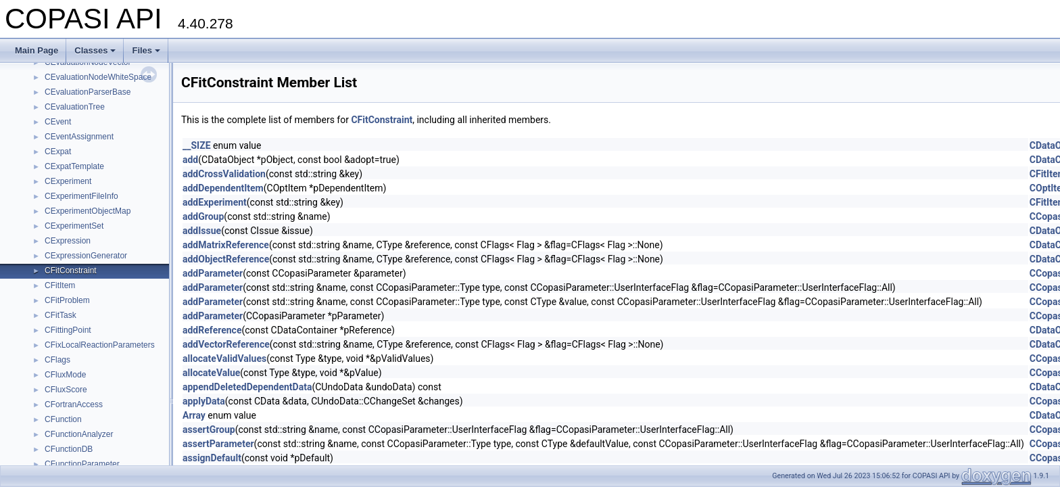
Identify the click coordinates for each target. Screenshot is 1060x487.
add (190, 159)
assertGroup (209, 429)
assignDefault (212, 458)
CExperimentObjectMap (87, 211)
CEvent (58, 121)
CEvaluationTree (75, 107)
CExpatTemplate (74, 166)
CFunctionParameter (82, 464)
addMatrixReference (226, 244)
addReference (212, 330)
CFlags (57, 360)
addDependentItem (223, 188)
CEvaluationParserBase (87, 92)
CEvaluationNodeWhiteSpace (98, 77)
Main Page (36, 50)
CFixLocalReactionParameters (100, 345)
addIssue (202, 230)
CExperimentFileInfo (81, 196)
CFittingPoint (68, 330)
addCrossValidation (224, 173)
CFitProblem (67, 300)
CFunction (63, 419)
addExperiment (215, 202)
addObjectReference (226, 259)
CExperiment (68, 181)
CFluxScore (66, 389)
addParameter (213, 273)
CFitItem (60, 285)
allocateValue (211, 372)
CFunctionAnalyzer (79, 434)
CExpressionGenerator (86, 255)
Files (146, 50)
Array (194, 415)
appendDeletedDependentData (247, 386)
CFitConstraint (71, 270)
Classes (95, 50)
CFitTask (60, 315)
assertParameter (218, 443)
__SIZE (197, 145)
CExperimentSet (74, 226)
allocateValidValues (224, 358)
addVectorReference (226, 344)
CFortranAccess (74, 404)
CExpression (68, 241)
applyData (204, 401)
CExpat (58, 151)
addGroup (203, 216)
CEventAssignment (79, 136)
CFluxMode (65, 374)
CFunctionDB (69, 449)
